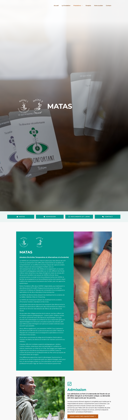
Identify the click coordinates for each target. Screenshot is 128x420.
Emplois (89, 5)
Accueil (59, 5)
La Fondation (68, 5)
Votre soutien (99, 5)
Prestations (79, 5)
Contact (108, 5)
